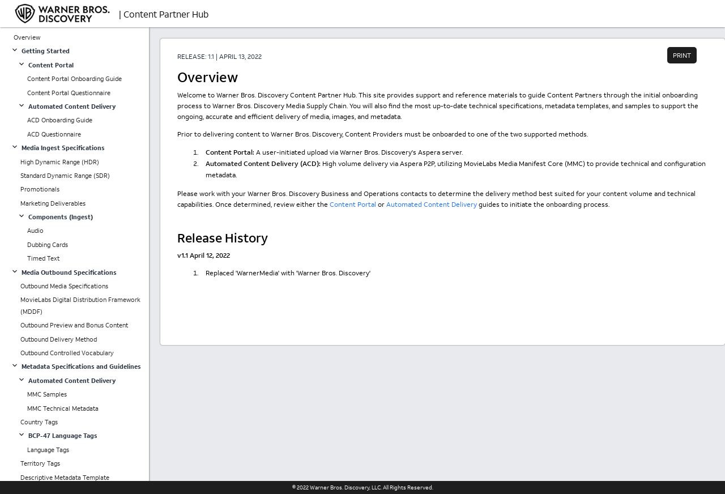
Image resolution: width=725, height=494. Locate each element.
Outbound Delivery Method (58, 339)
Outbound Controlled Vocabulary (67, 353)
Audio (35, 231)
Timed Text (43, 258)
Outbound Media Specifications (64, 286)
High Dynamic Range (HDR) (59, 162)
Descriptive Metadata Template (64, 478)
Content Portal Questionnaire (68, 93)
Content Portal (353, 204)
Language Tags (48, 450)
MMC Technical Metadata (63, 408)
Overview (27, 37)
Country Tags (39, 422)
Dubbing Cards (47, 245)
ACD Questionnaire (54, 134)
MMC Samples (47, 394)
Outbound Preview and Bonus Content (74, 325)
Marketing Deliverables (53, 203)
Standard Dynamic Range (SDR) (65, 176)
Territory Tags (40, 463)
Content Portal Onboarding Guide (74, 79)
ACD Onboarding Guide (59, 120)
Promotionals (39, 189)
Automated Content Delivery (431, 204)
